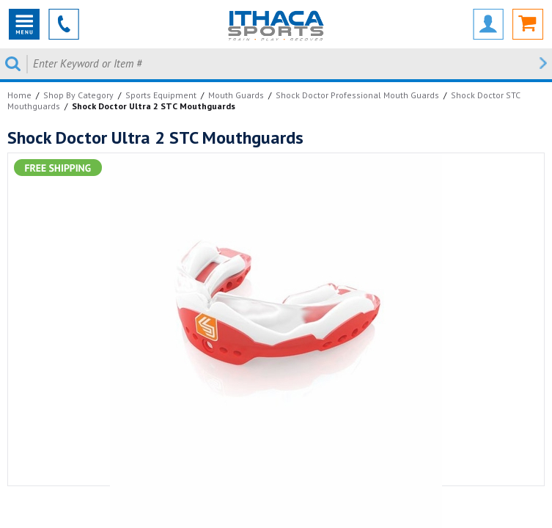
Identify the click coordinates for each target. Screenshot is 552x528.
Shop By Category (78, 94)
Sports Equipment (160, 94)
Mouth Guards (236, 94)
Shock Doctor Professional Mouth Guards (357, 94)
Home (19, 94)
